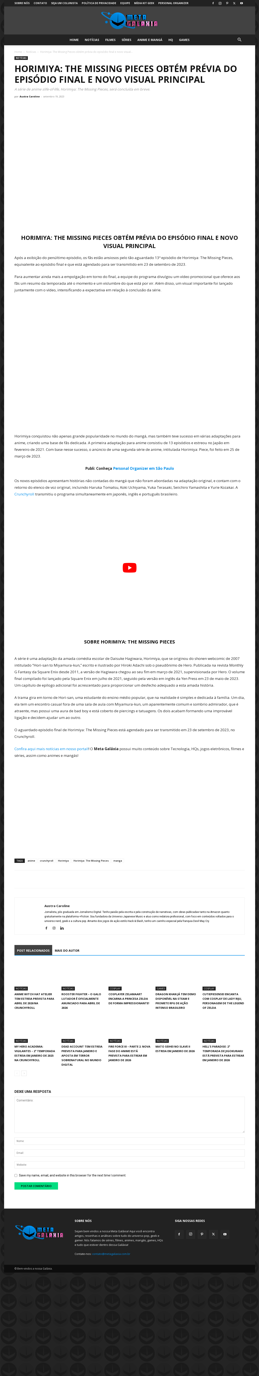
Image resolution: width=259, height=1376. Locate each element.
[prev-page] (17, 1073)
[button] (239, 40)
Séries (126, 40)
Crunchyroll (24, 494)
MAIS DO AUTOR (67, 950)
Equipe (125, 3)
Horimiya (63, 860)
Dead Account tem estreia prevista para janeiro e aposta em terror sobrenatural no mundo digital (81, 1056)
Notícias (92, 40)
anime (31, 860)
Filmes (110, 40)
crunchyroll (46, 860)
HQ (170, 40)
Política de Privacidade (99, 3)
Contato (40, 3)
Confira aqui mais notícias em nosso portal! (51, 748)
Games (184, 40)
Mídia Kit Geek (144, 3)
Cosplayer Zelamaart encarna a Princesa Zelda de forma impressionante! (128, 998)
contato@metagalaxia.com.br (111, 1254)
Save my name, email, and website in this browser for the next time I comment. (72, 1175)
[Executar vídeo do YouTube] (129, 568)
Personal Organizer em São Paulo (143, 468)
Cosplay (115, 988)
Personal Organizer (173, 3)
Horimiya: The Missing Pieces (91, 860)
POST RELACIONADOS (33, 950)
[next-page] (24, 1073)
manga (117, 860)
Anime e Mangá (149, 40)
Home (74, 40)
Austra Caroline (30, 96)
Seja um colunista (64, 3)
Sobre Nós (22, 3)
